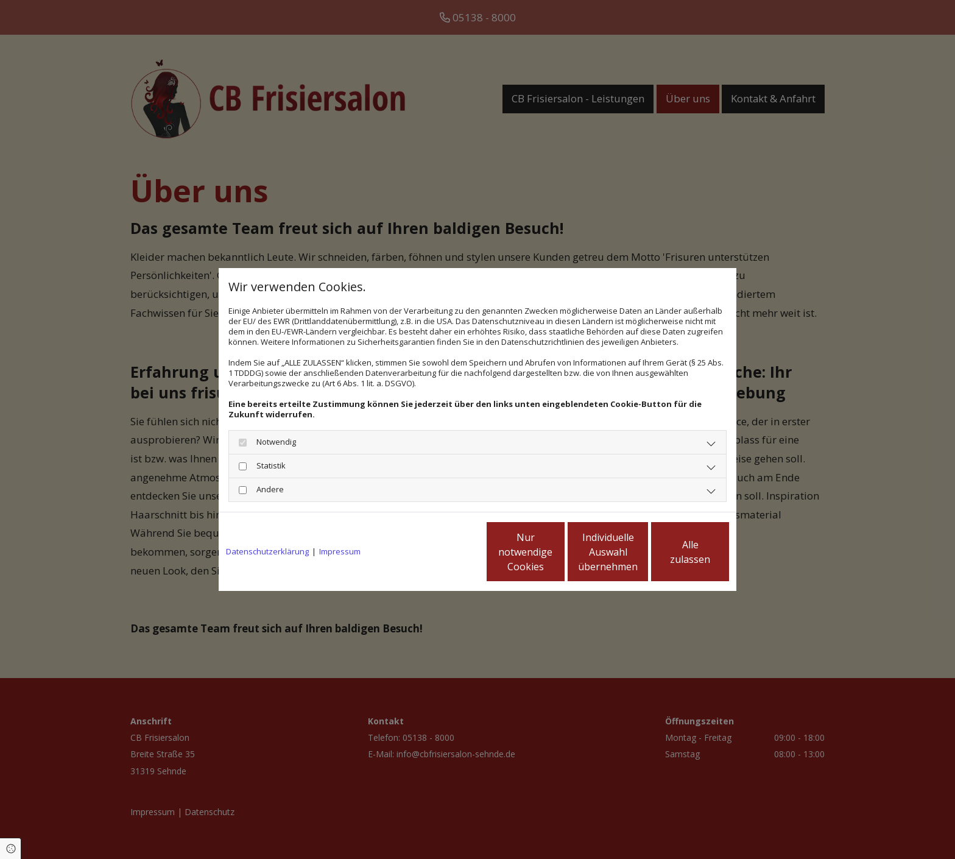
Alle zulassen (672, 552)
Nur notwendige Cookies (441, 552)
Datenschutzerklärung (267, 551)
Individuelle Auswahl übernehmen (557, 552)
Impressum (340, 551)
